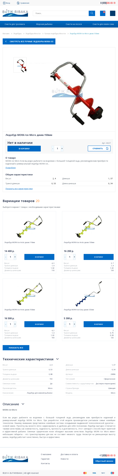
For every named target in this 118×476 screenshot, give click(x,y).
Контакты (45, 463)
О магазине (46, 454)
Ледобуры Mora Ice (33, 33)
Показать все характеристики (19, 188)
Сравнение (24, 3)
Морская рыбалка (44, 24)
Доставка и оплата (69, 454)
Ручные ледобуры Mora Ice (55, 33)
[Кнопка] (112, 13)
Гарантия (45, 459)
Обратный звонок (104, 461)
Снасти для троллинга (15, 24)
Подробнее (10, 167)
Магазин (6, 33)
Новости (64, 459)
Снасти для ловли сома (103, 24)
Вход (8, 3)
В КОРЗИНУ (24, 148)
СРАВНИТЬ (98, 148)
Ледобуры (17, 33)
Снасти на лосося (74, 24)
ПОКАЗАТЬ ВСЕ (16, 347)
